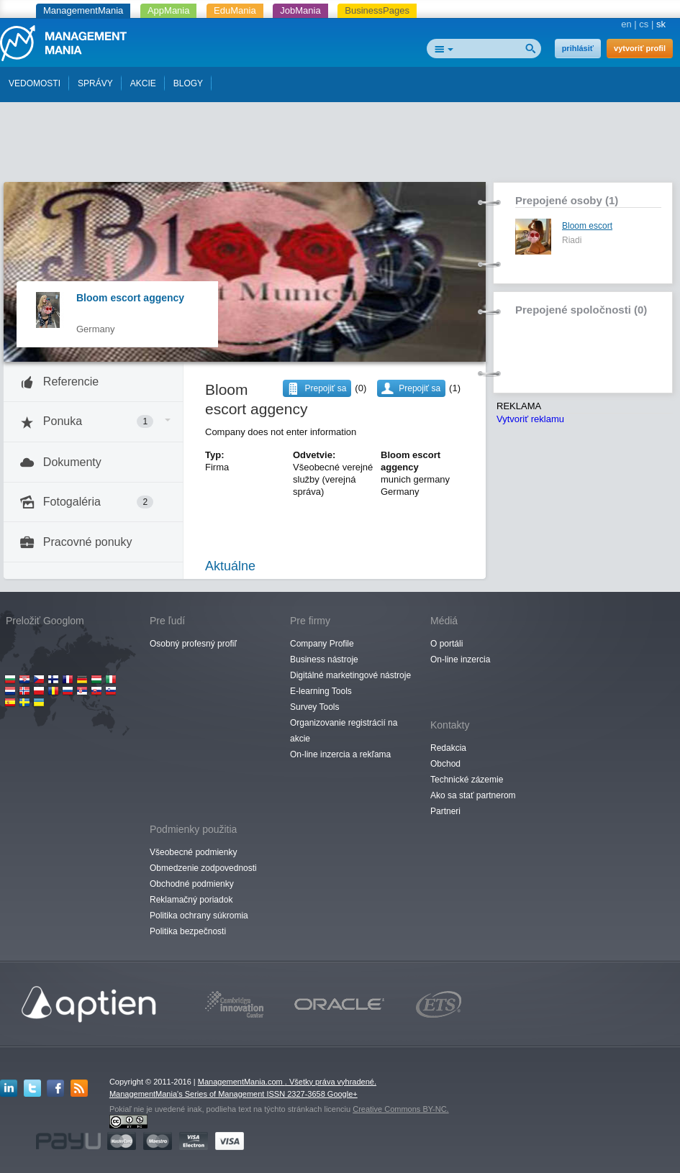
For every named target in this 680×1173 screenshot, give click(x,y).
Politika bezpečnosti (188, 931)
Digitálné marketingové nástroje (350, 675)
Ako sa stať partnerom (473, 795)
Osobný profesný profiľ (193, 644)
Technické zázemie (466, 780)
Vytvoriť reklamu (530, 419)
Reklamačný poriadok (191, 900)
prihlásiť (578, 48)
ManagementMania (83, 10)
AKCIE (143, 83)
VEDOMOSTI (34, 83)
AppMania (169, 10)
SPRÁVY (95, 83)
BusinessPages (377, 10)
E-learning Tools (321, 691)
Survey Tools (314, 707)
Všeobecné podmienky (193, 852)
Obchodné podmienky (192, 884)
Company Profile (322, 644)
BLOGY (188, 83)
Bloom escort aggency (130, 297)
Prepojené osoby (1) (566, 200)
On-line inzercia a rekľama (340, 754)
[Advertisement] (340, 146)
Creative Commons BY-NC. (400, 1109)
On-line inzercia (460, 659)
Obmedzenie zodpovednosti (203, 868)
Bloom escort (587, 226)
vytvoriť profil (640, 48)
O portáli (446, 644)
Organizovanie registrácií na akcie (343, 731)
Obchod (445, 764)
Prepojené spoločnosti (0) (581, 309)
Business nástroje (324, 659)
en (626, 24)
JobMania (300, 10)
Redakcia (448, 748)
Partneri (445, 811)
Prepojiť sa (419, 388)
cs (643, 24)
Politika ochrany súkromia (199, 915)
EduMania (235, 10)
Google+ (342, 1094)
